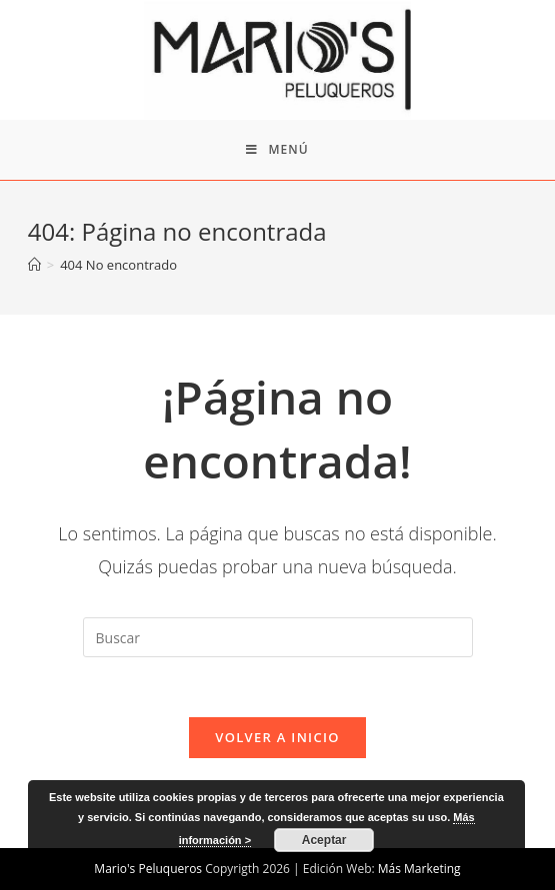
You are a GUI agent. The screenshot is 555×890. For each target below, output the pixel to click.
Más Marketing (419, 868)
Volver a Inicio (277, 737)
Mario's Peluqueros (148, 868)
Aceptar (324, 840)
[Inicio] (34, 265)
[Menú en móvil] (277, 150)
